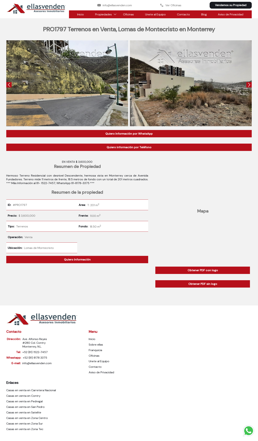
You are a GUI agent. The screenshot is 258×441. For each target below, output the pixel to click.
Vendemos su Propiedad (230, 5)
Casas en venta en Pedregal (24, 401)
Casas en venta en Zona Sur (24, 423)
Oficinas (128, 14)
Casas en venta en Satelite (23, 412)
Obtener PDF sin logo (202, 284)
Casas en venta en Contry (23, 396)
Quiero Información (77, 259)
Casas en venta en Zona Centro (27, 418)
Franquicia (95, 350)
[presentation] (9, 85)
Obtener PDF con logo (203, 270)
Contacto (183, 14)
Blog (204, 14)
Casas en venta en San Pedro (25, 407)
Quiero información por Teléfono (129, 147)
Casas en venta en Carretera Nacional (31, 390)
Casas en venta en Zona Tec (24, 429)
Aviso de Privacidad (230, 14)
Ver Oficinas (170, 5)
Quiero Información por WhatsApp (129, 134)
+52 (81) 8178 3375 (35, 358)
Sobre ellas (96, 344)
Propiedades (103, 14)
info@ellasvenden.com (114, 5)
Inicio (80, 14)
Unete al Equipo (155, 14)
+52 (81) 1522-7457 (35, 352)
